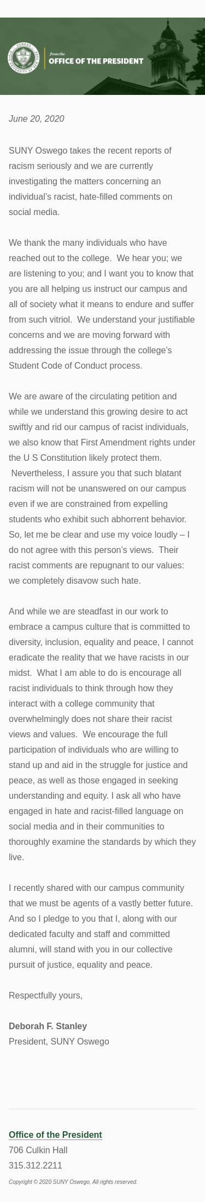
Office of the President (55, 1134)
